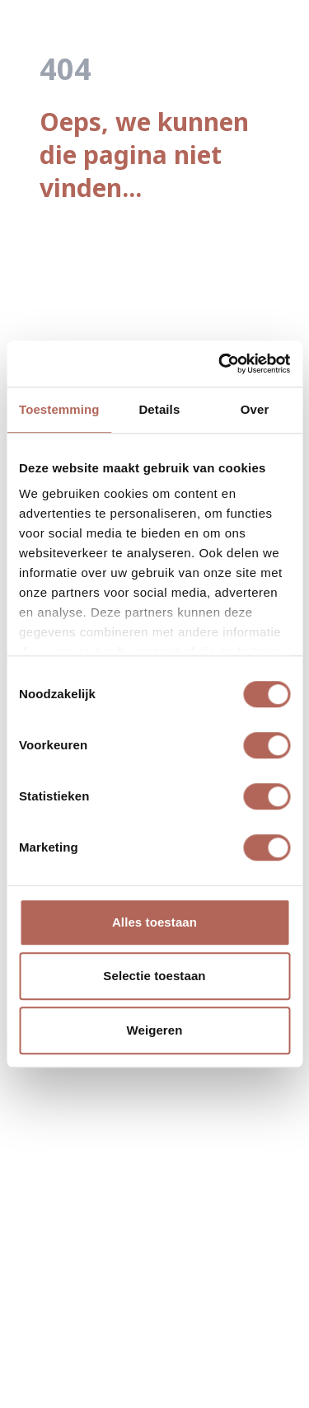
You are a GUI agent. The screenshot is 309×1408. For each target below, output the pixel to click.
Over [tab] (255, 409)
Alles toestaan (154, 922)
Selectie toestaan (154, 976)
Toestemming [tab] (59, 409)
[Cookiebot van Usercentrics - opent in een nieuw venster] (220, 363)
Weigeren (154, 1030)
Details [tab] (159, 409)
